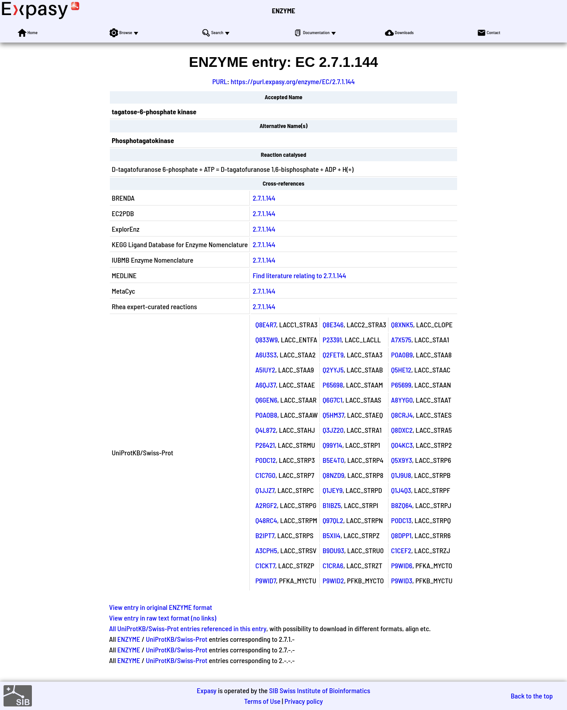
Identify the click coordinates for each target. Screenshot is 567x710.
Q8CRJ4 (402, 415)
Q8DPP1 (401, 535)
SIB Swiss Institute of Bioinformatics (319, 690)
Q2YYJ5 (332, 369)
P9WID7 (265, 580)
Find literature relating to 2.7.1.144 (299, 275)
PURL (219, 81)
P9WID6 (401, 565)
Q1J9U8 (401, 475)
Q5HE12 (401, 369)
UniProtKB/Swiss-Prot (176, 639)
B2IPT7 (264, 535)
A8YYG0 (402, 400)
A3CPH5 (266, 550)
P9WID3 (401, 580)
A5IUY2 (265, 369)
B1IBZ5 (331, 505)
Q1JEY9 (332, 490)
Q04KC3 (402, 445)
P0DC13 (401, 520)
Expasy (206, 690)
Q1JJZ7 (264, 490)
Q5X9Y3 (401, 460)
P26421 (265, 445)
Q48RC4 (266, 520)
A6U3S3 (265, 354)
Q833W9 (266, 339)
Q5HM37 (333, 415)
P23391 (332, 339)
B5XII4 (331, 535)
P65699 (401, 384)
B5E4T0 (333, 460)
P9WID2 (333, 580)
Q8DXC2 (402, 430)
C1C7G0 (265, 475)
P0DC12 (265, 460)
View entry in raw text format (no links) (162, 617)
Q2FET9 (333, 354)
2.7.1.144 (263, 198)
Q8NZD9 (333, 475)
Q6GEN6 (266, 400)
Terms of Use (262, 701)
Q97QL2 (332, 520)
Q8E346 (332, 324)
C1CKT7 (265, 565)
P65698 (332, 384)
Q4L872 (265, 430)
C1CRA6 (332, 565)
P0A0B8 (266, 415)
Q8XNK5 (402, 324)
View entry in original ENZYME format (160, 607)
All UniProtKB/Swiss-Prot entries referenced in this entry (187, 628)
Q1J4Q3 (401, 490)
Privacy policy (303, 701)
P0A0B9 (402, 354)
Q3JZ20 (332, 430)
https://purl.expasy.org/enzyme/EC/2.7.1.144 (293, 81)
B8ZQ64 (401, 505)
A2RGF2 (266, 505)
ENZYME (283, 10)
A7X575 (401, 339)
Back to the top (532, 695)
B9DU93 (333, 550)
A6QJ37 (265, 384)
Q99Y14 (332, 445)
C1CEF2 (401, 550)
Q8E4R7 (265, 324)
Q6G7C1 (332, 400)
